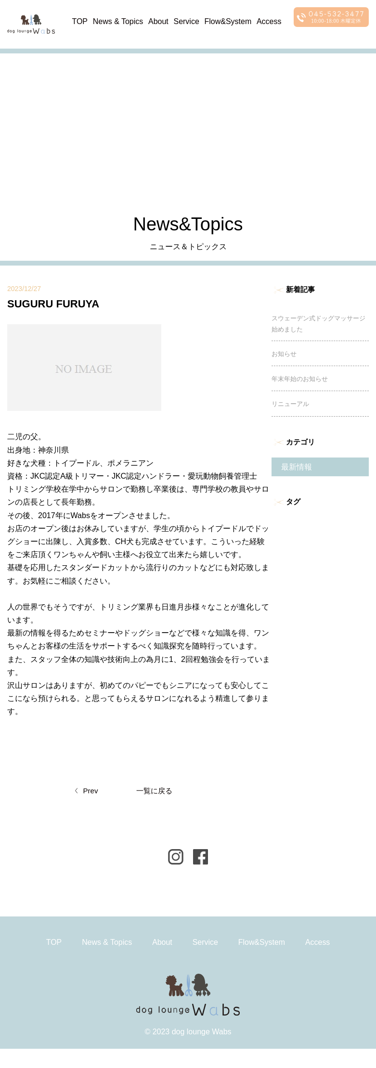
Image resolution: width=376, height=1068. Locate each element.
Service (186, 21)
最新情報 (296, 469)
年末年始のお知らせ (300, 381)
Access (269, 21)
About (159, 21)
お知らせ (284, 356)
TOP (80, 21)
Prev (90, 792)
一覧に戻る (154, 792)
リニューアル (290, 406)
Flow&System (228, 21)
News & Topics (118, 21)
